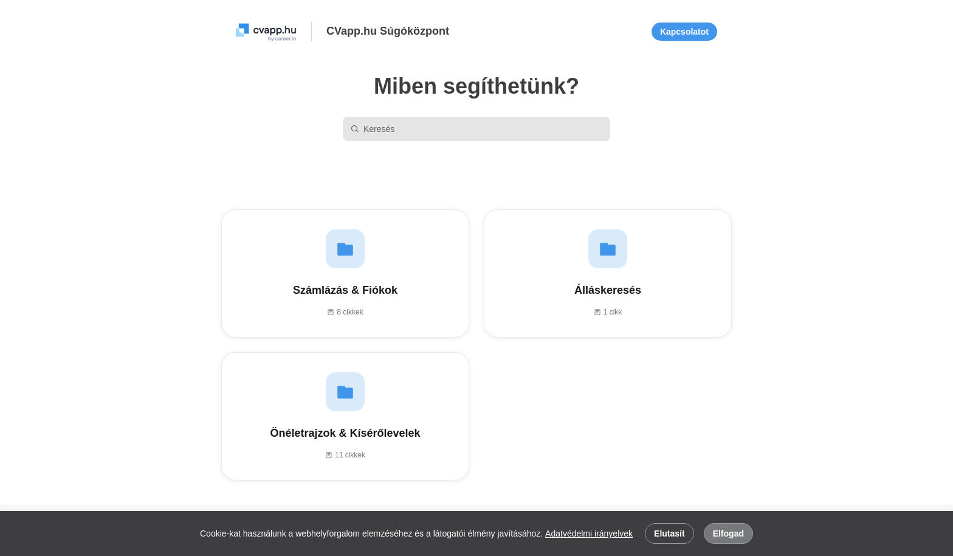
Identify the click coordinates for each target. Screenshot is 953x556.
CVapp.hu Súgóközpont (387, 31)
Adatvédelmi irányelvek (589, 533)
